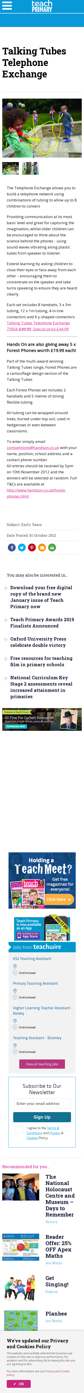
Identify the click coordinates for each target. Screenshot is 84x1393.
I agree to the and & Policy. (45, 1133)
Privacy (49, 1371)
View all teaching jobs (42, 1064)
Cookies (32, 1138)
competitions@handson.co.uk (33, 447)
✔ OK (18, 1384)
